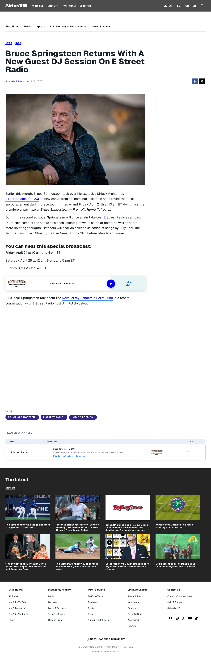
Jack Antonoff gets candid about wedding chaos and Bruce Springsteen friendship (176, 400)
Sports (40, 26)
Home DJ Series (82, 417)
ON (187, 5)
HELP (178, 5)
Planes (91, 614)
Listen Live (121, 283)
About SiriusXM (135, 596)
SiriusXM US (173, 608)
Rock (18, 43)
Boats (91, 608)
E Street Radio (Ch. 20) (22, 199)
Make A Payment (57, 608)
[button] (195, 81)
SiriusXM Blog (135, 614)
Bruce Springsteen (21, 417)
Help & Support (175, 602)
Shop (11, 620)
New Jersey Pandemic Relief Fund (87, 298)
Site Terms (128, 646)
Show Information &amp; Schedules (69, 456)
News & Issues (101, 26)
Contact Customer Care (179, 596)
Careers (132, 608)
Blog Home (12, 26)
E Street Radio (114, 217)
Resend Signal (55, 620)
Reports (132, 625)
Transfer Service (56, 614)
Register (52, 602)
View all (10, 487)
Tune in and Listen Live (62, 283)
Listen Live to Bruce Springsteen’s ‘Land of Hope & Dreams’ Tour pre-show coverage (177, 389)
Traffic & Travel (96, 596)
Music (28, 26)
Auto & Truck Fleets (98, 620)
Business (92, 602)
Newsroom (133, 602)
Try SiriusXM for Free (19, 614)
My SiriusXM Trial (18, 602)
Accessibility (134, 620)
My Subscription (17, 608)
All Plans (13, 596)
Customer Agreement (89, 646)
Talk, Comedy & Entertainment (69, 26)
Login (51, 596)
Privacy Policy (111, 646)
